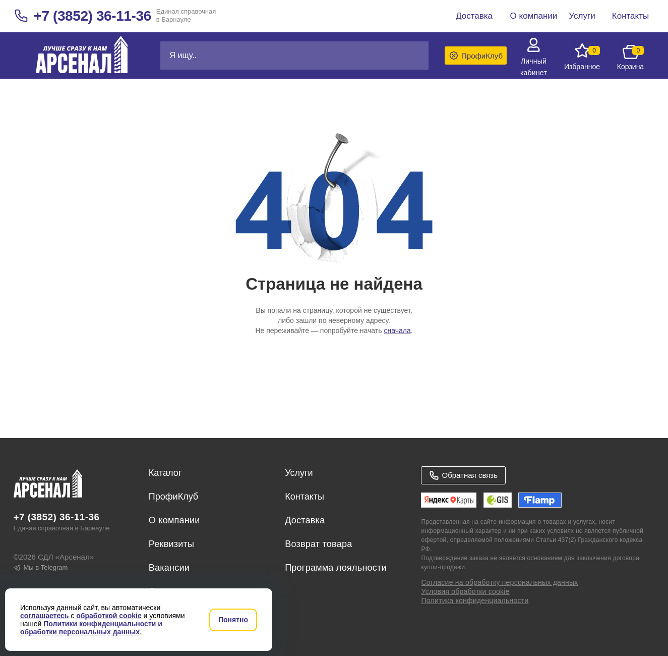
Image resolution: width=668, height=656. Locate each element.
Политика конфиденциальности (474, 600)
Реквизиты (171, 544)
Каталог (165, 473)
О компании (174, 520)
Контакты (304, 496)
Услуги (299, 473)
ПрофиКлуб (173, 496)
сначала (397, 330)
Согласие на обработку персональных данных (499, 582)
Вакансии (169, 568)
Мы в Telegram (41, 567)
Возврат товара (318, 544)
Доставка (305, 520)
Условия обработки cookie (465, 591)
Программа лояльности (336, 568)
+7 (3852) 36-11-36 (92, 16)
